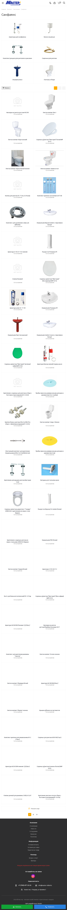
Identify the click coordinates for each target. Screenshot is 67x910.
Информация (33, 841)
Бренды (33, 860)
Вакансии (33, 834)
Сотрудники (33, 831)
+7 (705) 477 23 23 (24, 885)
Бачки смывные (49, 37)
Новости (33, 828)
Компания (33, 822)
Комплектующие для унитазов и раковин (17, 58)
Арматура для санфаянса (17, 37)
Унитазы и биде (49, 79)
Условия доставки (33, 847)
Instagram (33, 876)
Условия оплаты (33, 844)
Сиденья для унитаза (49, 58)
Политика (33, 837)
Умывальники (17, 79)
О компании (33, 826)
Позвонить (50, 907)
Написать (17, 907)
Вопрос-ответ (33, 858)
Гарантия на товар (33, 850)
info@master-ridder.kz (45, 885)
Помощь (33, 854)
